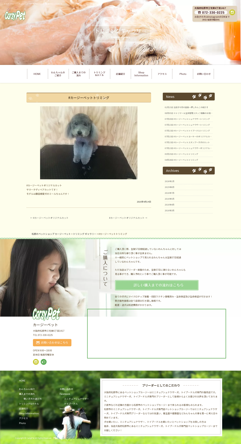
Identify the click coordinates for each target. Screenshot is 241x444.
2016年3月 (169, 210)
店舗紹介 (23, 408)
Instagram (65, 408)
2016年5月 (169, 198)
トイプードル (71, 403)
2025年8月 (169, 187)
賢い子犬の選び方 (33, 398)
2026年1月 (169, 181)
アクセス (23, 418)
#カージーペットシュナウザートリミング (187, 118)
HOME (22, 380)
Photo (22, 423)
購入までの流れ (27, 393)
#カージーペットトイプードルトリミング (187, 130)
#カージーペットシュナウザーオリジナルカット (190, 148)
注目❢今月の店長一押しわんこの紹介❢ (186, 107)
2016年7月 (169, 192)
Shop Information (29, 413)
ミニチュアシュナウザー (76, 398)
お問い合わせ (66, 389)
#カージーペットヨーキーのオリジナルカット (189, 136)
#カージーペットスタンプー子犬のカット (187, 142)
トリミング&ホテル (29, 403)
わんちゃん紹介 (27, 389)
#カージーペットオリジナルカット (49, 217)
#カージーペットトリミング (181, 154)
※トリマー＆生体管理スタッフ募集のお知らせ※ (190, 113)
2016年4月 (169, 204)
